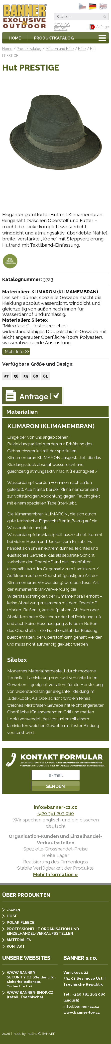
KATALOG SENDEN (62, 27)
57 (6, 376)
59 (25, 376)
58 (16, 376)
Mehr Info (14, 351)
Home (15, 38)
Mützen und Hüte (60, 49)
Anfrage (99, 27)
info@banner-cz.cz (55, 807)
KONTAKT (16, 946)
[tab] (55, 411)
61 (45, 376)
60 (35, 376)
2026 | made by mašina (19, 1034)
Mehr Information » (55, 874)
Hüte (82, 49)
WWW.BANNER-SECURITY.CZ (22, 974)
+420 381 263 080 (55, 813)
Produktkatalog (54, 38)
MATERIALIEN (19, 940)
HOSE (12, 916)
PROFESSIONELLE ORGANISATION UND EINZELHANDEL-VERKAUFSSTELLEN (43, 931)
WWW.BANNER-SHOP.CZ (30, 992)
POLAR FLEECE (20, 922)
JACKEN (13, 910)
